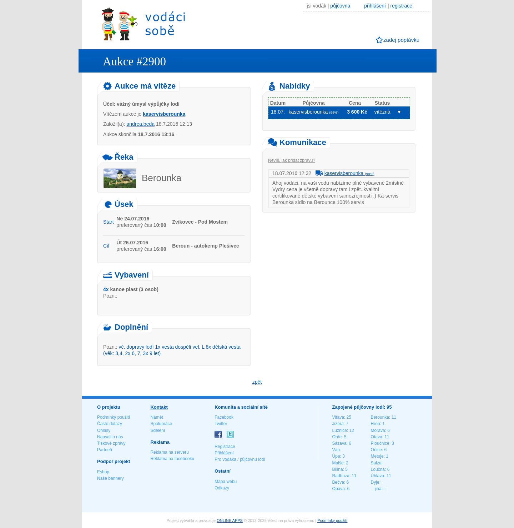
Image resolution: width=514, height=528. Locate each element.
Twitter (221, 423)
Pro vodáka (225, 459)
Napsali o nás (110, 436)
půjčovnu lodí (252, 459)
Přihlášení (224, 452)
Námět (156, 417)
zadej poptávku (401, 40)
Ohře (337, 436)
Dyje (375, 482)
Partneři (104, 449)
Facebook (224, 417)
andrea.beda (140, 124)
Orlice (376, 449)
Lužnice (339, 430)
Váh (336, 449)
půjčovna (340, 6)
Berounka (380, 417)
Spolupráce (161, 423)
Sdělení (157, 430)
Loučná (378, 469)
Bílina (337, 469)
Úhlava (377, 475)
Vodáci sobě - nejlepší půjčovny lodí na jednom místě (143, 23)
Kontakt (158, 407)
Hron (375, 423)
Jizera (338, 423)
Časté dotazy (109, 423)
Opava (338, 488)
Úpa (336, 456)
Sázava (339, 443)
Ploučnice (380, 443)
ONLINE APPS (230, 520)
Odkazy (222, 487)
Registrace (225, 446)
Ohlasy (103, 430)
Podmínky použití (113, 417)
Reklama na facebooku (172, 458)
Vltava (338, 417)
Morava (378, 430)
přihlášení (375, 6)
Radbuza (340, 475)
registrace (401, 6)
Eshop (103, 471)
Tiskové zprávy (111, 443)
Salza (376, 462)
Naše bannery (110, 478)
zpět (257, 382)
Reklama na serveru (169, 452)
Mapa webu (226, 481)
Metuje (377, 456)
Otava (376, 436)
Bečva (338, 482)
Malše (338, 462)
